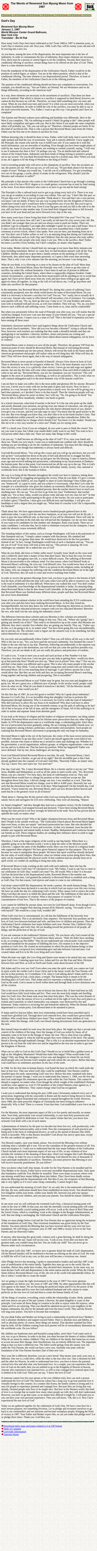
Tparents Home (11, 1434)
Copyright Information (14, 1431)
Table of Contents (12, 1428)
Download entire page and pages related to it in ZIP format (32, 1426)
